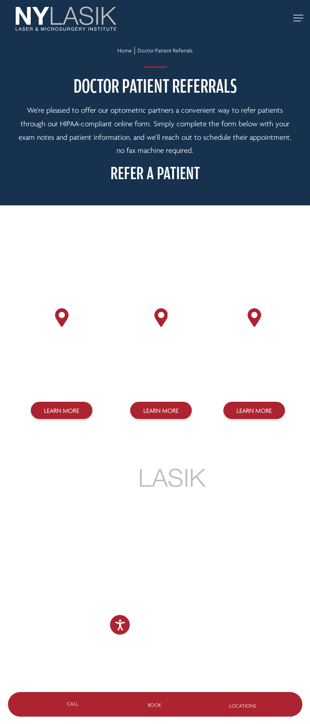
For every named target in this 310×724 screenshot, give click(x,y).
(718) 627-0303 (161, 382)
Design (122, 678)
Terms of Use (125, 661)
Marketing (152, 678)
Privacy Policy (90, 661)
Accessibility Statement (185, 661)
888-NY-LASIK (155, 523)
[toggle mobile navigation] (298, 19)
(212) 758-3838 (61, 382)
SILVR (183, 678)
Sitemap (225, 661)
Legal (149, 661)
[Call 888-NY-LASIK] (278, 19)
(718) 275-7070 (254, 382)
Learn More (61, 410)
